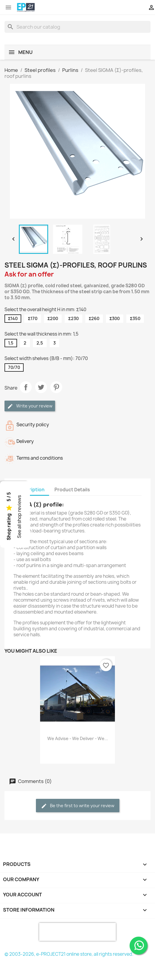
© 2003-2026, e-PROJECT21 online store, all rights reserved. (68, 954)
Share (26, 387)
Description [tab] (31, 490)
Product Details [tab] (72, 490)
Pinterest (56, 387)
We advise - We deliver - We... (77, 738)
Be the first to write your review (77, 806)
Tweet (41, 387)
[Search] (77, 27)
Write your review (29, 406)
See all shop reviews (19, 516)
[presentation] (77, 932)
